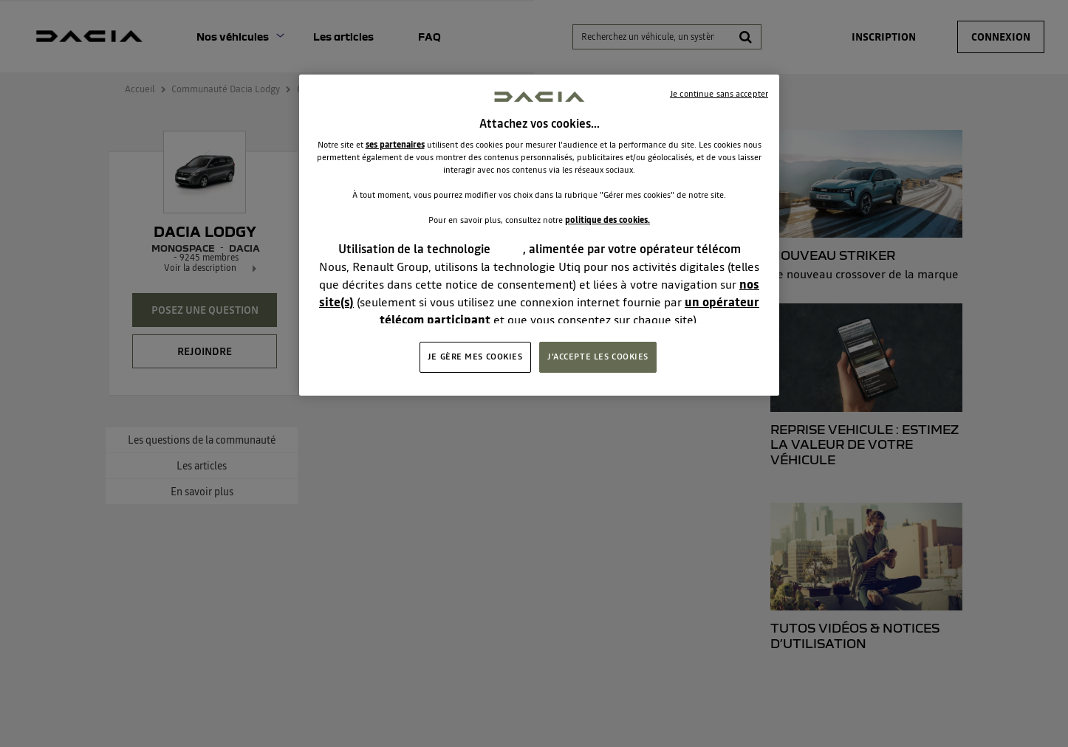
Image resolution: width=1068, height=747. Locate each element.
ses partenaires (395, 145)
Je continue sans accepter (719, 94)
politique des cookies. (607, 220)
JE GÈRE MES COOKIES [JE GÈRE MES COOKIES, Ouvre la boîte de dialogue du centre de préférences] (475, 356)
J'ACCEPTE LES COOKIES (597, 356)
